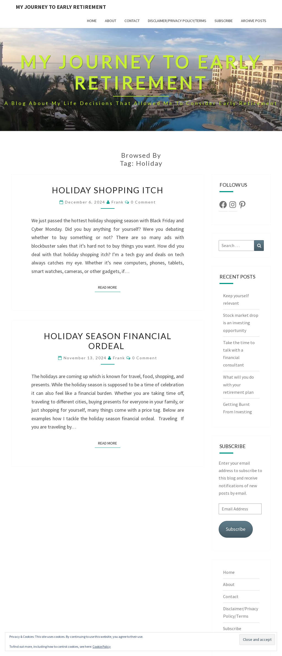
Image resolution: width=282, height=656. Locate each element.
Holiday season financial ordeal (108, 341)
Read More (109, 287)
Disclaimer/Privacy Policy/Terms (177, 20)
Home (92, 20)
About (110, 20)
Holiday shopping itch (108, 190)
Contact (132, 20)
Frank (118, 202)
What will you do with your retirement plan (238, 384)
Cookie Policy (102, 646)
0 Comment (143, 202)
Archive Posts (253, 20)
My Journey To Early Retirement (61, 6)
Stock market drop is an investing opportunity (240, 322)
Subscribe (224, 20)
